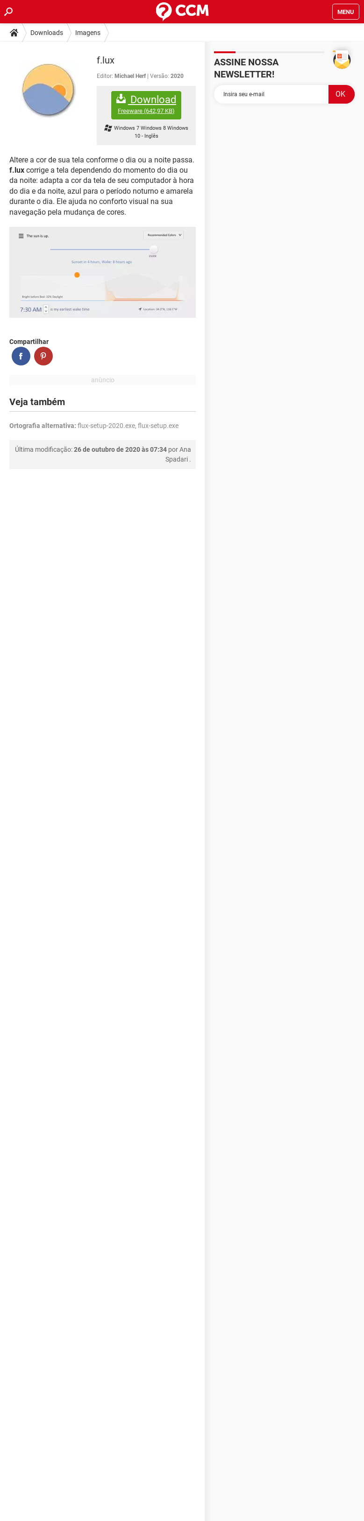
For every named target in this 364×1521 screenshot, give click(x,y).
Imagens (87, 32)
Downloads (46, 32)
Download (146, 104)
